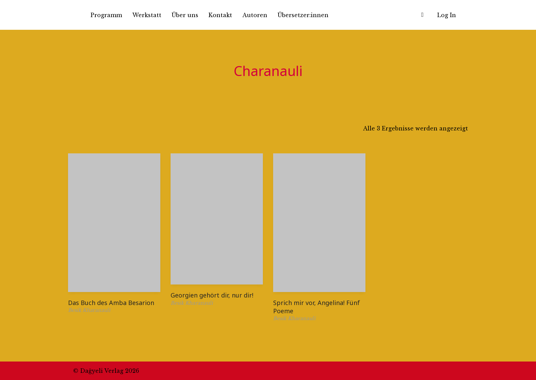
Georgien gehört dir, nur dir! (212, 295)
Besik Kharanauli (89, 310)
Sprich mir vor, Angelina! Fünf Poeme (316, 307)
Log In (446, 15)
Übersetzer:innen (303, 15)
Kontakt (220, 15)
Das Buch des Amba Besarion (111, 303)
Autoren (254, 15)
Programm (106, 15)
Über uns (185, 15)
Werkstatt (146, 15)
